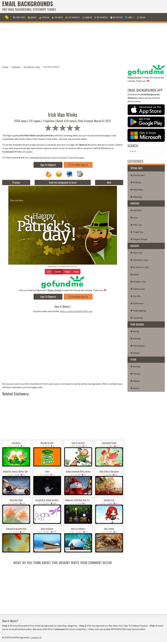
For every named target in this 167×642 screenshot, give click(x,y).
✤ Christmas (136, 317)
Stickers (63, 157)
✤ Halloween (136, 303)
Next (109, 182)
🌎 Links (129, 17)
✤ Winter (135, 353)
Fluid (76, 271)
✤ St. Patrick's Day (139, 267)
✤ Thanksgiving (138, 310)
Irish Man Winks (51, 66)
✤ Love (133, 217)
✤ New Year (136, 252)
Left (49, 271)
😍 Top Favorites (72, 17)
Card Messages (77, 157)
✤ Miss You (136, 224)
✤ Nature (135, 380)
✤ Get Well (136, 210)
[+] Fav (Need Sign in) (78, 165)
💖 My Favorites (101, 17)
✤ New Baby (136, 189)
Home (5, 66)
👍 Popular (44, 17)
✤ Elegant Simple (138, 239)
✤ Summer (135, 338)
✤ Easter (134, 274)
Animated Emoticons (40, 157)
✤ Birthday (135, 182)
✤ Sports (134, 388)
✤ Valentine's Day (139, 259)
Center (57, 271)
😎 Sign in (141, 17)
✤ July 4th (135, 296)
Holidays (16, 66)
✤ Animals (135, 366)
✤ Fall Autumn (137, 345)
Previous (16, 182)
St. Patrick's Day (32, 66)
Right (67, 271)
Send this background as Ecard (62, 182)
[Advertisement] (112, 6)
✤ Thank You (136, 232)
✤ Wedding (136, 196)
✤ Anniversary (137, 175)
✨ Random (87, 17)
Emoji (55, 157)
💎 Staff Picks (19, 17)
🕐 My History (116, 17)
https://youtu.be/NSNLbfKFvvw (76, 311)
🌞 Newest (32, 17)
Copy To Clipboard (48, 165)
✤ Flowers (135, 373)
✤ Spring (134, 331)
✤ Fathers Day (137, 288)
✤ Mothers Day (138, 281)
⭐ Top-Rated (57, 17)
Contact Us (36, 637)
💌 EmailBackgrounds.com (67, 266)
